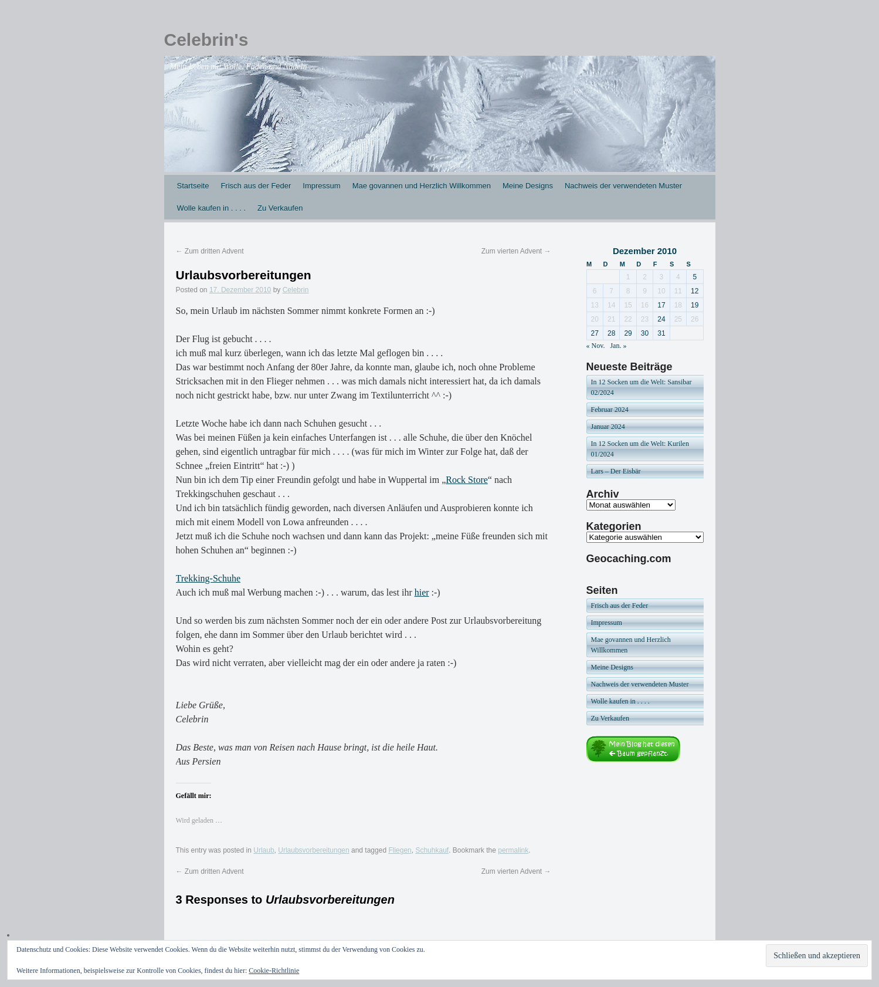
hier (422, 592)
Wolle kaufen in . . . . (211, 208)
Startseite (193, 185)
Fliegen (399, 850)
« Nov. (595, 346)
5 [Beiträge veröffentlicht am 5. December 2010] (695, 277)
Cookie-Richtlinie (274, 970)
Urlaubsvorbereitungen (313, 850)
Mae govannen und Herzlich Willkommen (421, 185)
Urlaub (263, 850)
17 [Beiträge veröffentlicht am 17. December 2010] (661, 305)
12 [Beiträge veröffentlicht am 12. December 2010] (694, 291)
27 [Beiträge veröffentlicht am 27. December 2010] (595, 333)
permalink (513, 850)
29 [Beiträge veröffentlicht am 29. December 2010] (628, 333)
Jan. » (618, 346)
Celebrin (296, 290)
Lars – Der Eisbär (616, 471)
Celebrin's (206, 39)
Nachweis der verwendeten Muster (623, 185)
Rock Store (467, 480)
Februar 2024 (610, 409)
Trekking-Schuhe (208, 578)
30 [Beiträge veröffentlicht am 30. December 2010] (645, 333)
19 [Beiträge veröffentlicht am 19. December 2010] (694, 305)
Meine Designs (528, 185)
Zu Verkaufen (280, 208)
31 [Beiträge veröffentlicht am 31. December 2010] (661, 333)
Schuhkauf (432, 850)
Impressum (321, 185)
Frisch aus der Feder (255, 185)
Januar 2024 (608, 426)
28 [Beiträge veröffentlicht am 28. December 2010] (611, 333)
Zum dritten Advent (210, 251)
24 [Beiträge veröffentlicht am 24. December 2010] (661, 319)
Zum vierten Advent (516, 251)
